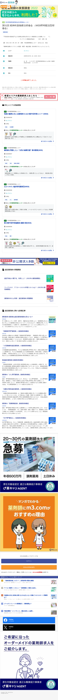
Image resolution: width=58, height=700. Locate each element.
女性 (11, 163)
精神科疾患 (5, 32)
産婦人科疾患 (16, 163)
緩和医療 (16, 199)
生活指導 (11, 127)
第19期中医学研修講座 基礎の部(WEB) (17, 223)
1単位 (6, 127)
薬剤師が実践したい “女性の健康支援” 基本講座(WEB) (23, 150)
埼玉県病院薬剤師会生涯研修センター (17, 22)
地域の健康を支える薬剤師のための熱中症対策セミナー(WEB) (26, 114)
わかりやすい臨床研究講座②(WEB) (16, 187)
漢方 (11, 236)
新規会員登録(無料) (29, 567)
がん (11, 199)
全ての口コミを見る (47, 141)
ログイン (14, 6)
